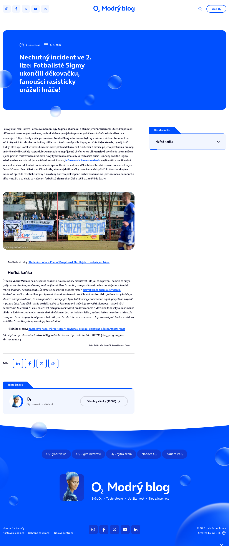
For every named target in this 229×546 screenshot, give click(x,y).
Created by (212, 533)
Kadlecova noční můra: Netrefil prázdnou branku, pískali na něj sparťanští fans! (76, 329)
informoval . (83, 160)
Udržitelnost (121, 20)
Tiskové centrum (63, 533)
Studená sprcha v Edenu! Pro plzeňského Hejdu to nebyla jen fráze (69, 262)
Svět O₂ (75, 20)
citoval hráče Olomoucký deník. (102, 290)
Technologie (96, 20)
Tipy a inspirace (149, 20)
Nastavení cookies (13, 533)
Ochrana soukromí (39, 533)
